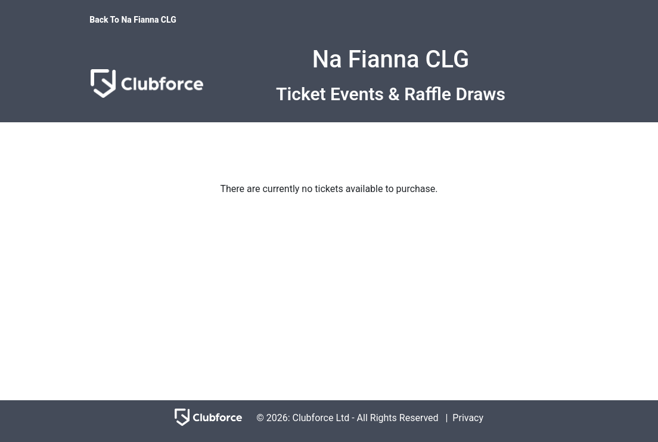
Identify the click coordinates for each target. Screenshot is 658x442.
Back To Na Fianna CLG (132, 19)
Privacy (467, 418)
